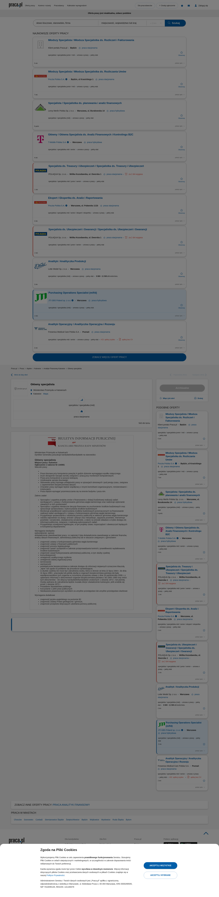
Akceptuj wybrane (160, 875)
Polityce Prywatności (55, 875)
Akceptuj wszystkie (160, 865)
